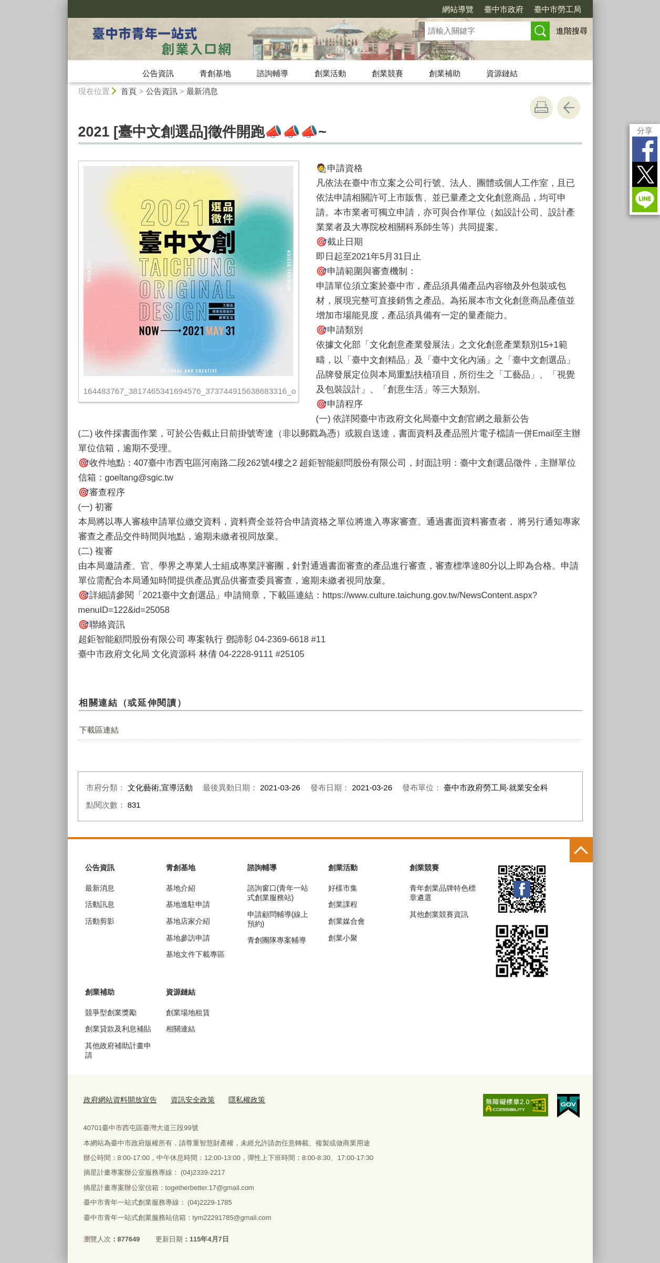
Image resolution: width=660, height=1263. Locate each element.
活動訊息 (99, 904)
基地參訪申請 (188, 938)
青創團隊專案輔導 (276, 940)
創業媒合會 (346, 921)
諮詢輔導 (272, 73)
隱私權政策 (237, 1098)
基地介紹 (180, 888)
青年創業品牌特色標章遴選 (443, 893)
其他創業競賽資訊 (439, 914)
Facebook (644, 149)
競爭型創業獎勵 (111, 1012)
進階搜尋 (572, 30)
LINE (644, 199)
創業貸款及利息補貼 (118, 1029)
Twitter (644, 174)
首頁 (129, 91)
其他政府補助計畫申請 (118, 1050)
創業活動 (330, 73)
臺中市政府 (503, 9)
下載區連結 (99, 729)
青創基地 (215, 73)
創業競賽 (387, 73)
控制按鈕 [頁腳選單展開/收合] (581, 850)
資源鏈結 (502, 73)
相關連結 (180, 1029)
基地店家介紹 (188, 921)
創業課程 (343, 904)
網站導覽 (458, 9)
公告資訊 (158, 73)
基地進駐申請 (188, 904)
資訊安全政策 (185, 1098)
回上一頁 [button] (568, 107)
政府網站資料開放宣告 (117, 1098)
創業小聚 (343, 938)
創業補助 (444, 73)
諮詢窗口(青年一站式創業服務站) (278, 893)
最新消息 (202, 91)
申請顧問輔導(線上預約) (278, 919)
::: (63, 4)
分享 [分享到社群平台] (645, 130)
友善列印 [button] (541, 107)
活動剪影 (99, 921)
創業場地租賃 (188, 1012)
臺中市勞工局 (557, 9)
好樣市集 (343, 888)
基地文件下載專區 (195, 954)
